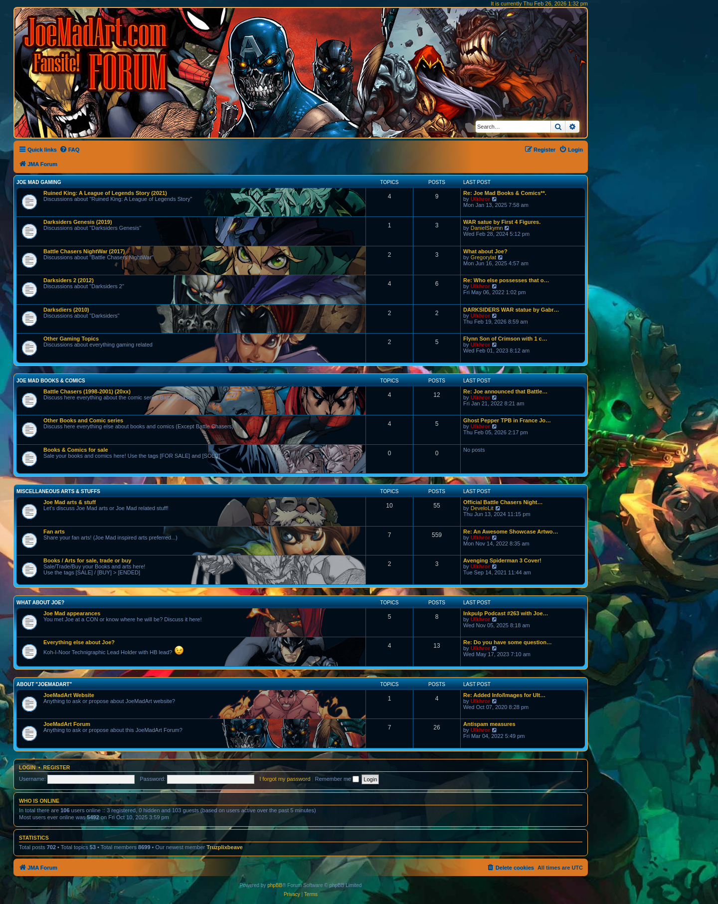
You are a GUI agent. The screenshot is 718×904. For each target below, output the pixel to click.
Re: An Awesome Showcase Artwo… (510, 532)
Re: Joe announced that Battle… (505, 391)
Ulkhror (480, 199)
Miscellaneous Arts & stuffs (58, 491)
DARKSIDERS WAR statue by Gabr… (511, 310)
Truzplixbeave (224, 847)
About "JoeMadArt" (44, 684)
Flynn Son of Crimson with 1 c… (505, 339)
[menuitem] (69, 150)
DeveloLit (482, 508)
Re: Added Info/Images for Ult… (504, 695)
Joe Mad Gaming (38, 182)
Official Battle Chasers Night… (503, 502)
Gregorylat (483, 257)
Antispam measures (489, 724)
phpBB (274, 885)
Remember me (337, 779)
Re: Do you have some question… (507, 642)
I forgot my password (284, 779)
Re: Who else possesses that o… (506, 280)
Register (56, 767)
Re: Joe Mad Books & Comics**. (504, 193)
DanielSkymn (487, 228)
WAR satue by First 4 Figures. (501, 222)
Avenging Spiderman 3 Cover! (502, 560)
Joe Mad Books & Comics (50, 380)
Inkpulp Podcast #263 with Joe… (505, 613)
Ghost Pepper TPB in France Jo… (507, 420)
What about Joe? (485, 251)
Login (27, 767)
